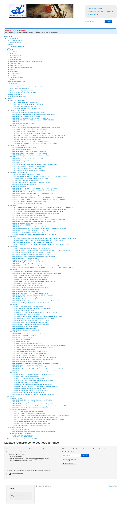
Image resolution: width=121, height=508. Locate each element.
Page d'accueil (68, 463)
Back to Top (113, 486)
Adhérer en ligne (93, 14)
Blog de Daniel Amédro (18, 496)
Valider (109, 21)
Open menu (8, 36)
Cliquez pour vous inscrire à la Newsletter (101, 11)
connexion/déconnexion (95, 8)
